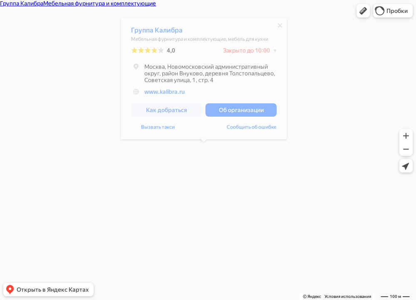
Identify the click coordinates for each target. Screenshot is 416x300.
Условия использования (347, 296)
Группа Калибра (157, 32)
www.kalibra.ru (164, 93)
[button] (363, 11)
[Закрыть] (280, 27)
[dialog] (204, 80)
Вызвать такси (158, 129)
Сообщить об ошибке (252, 129)
